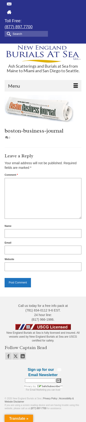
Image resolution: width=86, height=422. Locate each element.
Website (9, 259)
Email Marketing (38, 390)
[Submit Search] (8, 33)
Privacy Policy (50, 398)
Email (8, 242)
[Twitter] (15, 356)
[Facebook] (8, 356)
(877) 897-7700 (38, 408)
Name (8, 226)
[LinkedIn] (22, 356)
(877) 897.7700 (19, 27)
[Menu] (43, 86)
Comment (11, 174)
